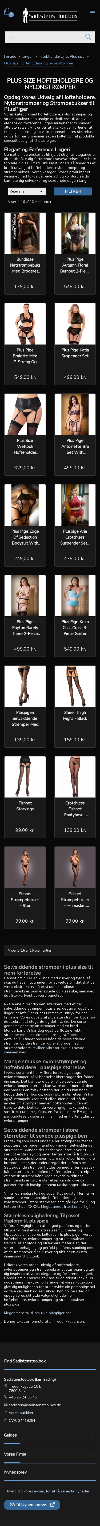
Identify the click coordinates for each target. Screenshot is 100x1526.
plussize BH (72, 1111)
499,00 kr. (75, 377)
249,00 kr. (25, 558)
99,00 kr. (24, 830)
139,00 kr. (25, 740)
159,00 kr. (75, 740)
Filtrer (73, 191)
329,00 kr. (25, 468)
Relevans (27, 191)
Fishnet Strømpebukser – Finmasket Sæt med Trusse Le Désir (75, 905)
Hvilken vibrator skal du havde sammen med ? (44, 1050)
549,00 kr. (75, 286)
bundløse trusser (25, 1116)
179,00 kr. (25, 286)
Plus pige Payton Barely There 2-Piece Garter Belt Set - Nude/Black (25, 633)
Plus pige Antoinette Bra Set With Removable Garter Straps (75, 452)
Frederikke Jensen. (69, 1321)
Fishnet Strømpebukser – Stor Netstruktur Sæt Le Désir (25, 905)
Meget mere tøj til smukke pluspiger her (37, 1312)
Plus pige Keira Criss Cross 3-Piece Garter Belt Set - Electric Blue (75, 633)
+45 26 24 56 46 (22, 1397)
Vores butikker (20, 1412)
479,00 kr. (75, 558)
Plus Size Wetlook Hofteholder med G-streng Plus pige (25, 452)
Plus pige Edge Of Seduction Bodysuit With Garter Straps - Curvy (25, 543)
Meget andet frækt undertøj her (68, 1206)
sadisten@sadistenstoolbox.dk (34, 1405)
